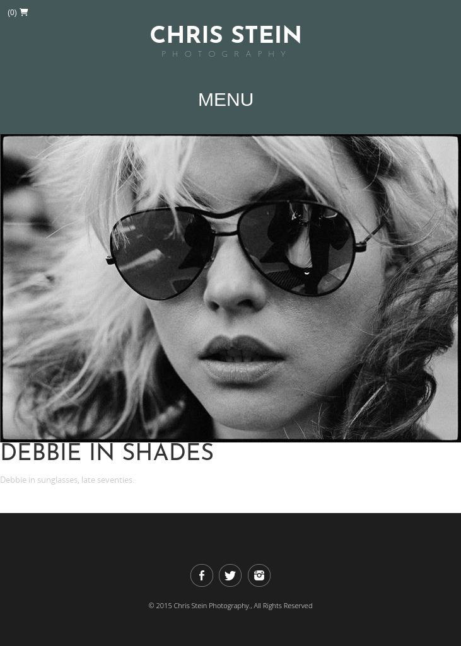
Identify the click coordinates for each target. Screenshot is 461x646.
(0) (18, 12)
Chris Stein (226, 43)
